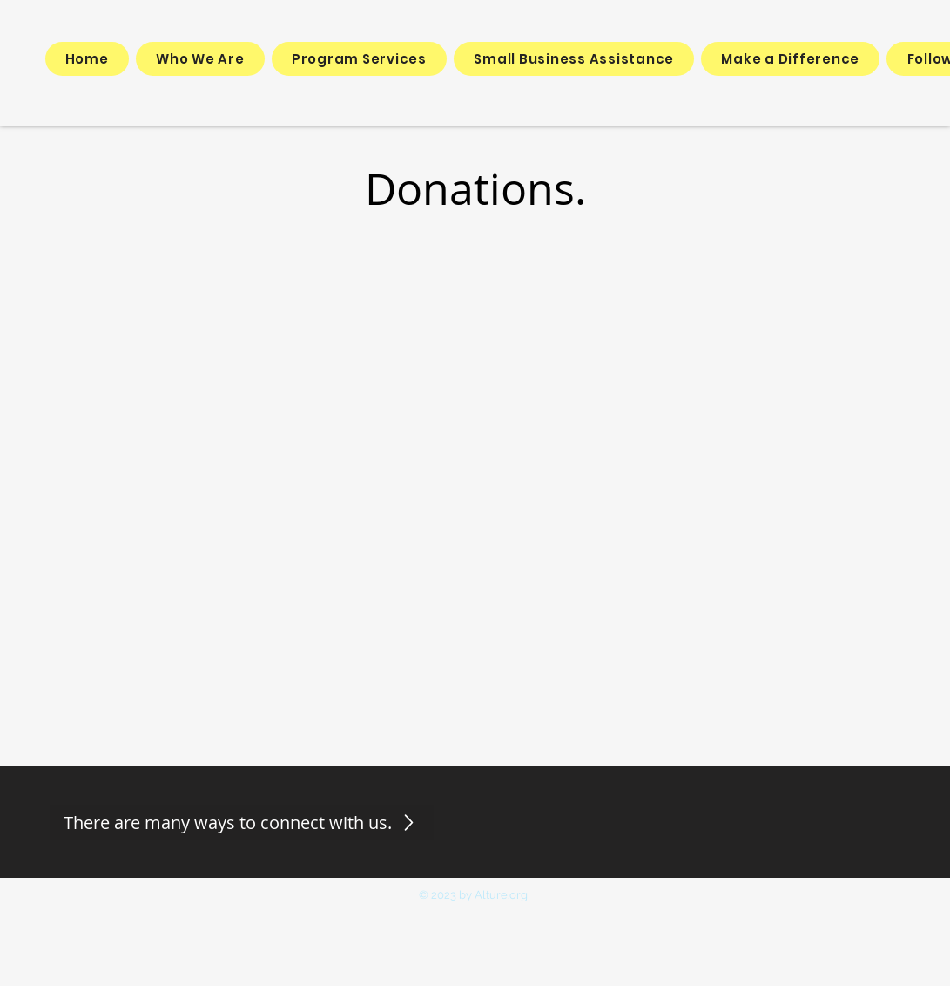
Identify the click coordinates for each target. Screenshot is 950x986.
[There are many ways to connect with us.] (242, 822)
